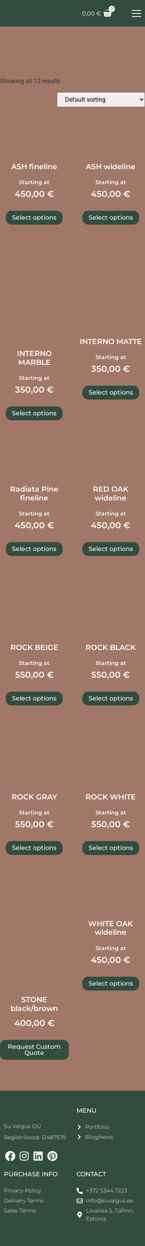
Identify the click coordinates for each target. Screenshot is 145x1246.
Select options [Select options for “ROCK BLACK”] (111, 698)
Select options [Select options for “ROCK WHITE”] (111, 847)
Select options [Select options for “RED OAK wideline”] (111, 548)
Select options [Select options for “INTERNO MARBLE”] (34, 413)
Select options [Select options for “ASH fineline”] (34, 217)
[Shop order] (101, 99)
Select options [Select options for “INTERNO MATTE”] (111, 392)
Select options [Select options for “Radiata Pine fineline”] (34, 548)
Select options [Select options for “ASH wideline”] (111, 217)
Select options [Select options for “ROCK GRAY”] (34, 847)
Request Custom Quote (34, 1049)
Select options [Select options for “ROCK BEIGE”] (34, 698)
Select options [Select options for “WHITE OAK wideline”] (111, 983)
